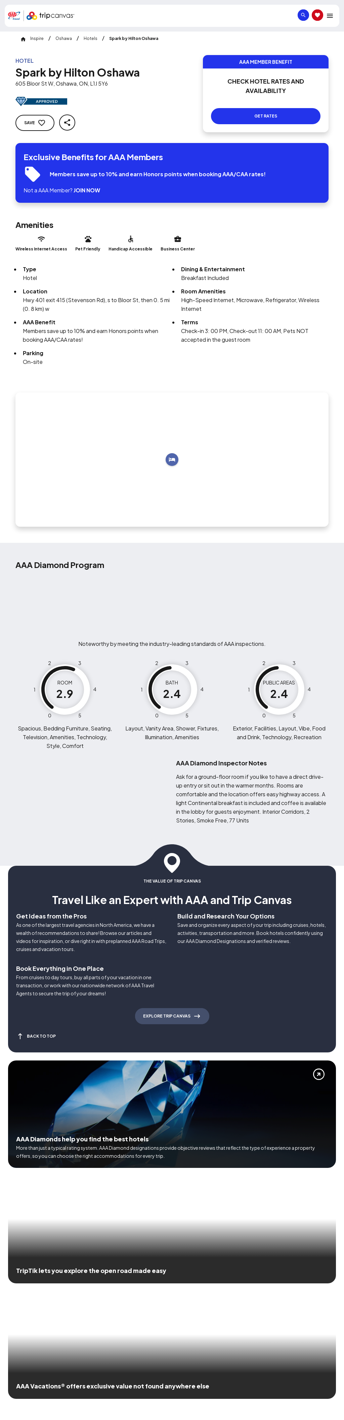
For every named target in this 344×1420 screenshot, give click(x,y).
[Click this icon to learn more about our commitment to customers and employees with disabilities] (18, 1276)
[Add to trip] (172, 451)
